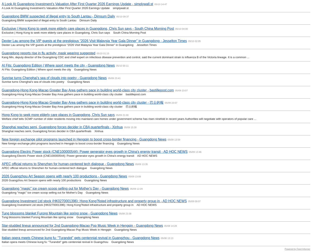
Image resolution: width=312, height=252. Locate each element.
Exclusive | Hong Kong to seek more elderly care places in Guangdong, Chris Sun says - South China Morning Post (88, 28)
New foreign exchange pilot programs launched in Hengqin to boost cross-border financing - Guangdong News (84, 139)
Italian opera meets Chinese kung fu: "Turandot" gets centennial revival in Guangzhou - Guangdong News (80, 238)
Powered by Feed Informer (297, 249)
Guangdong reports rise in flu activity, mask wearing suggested (48, 53)
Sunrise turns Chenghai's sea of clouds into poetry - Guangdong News (54, 78)
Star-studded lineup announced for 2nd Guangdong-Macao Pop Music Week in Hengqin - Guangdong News (82, 225)
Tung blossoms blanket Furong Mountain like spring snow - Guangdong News (60, 213)
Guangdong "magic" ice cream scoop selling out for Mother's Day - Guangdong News (65, 188)
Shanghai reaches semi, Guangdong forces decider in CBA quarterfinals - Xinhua (62, 127)
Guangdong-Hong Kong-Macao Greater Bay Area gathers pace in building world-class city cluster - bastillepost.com (88, 90)
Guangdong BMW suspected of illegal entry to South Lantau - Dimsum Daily (58, 16)
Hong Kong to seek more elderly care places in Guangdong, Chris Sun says (58, 115)
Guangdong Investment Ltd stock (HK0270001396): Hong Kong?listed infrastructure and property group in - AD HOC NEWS (94, 201)
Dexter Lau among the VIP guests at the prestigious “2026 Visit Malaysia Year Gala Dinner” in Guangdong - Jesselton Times (94, 41)
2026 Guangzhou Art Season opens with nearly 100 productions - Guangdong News (64, 176)
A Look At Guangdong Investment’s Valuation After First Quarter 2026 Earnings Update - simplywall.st (77, 4)
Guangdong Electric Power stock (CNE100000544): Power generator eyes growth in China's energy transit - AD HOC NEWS (95, 151)
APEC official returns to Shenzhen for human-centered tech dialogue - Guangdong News (68, 164)
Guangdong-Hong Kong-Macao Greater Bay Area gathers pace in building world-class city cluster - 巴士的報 (83, 102)
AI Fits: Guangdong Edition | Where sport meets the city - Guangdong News (58, 65)
